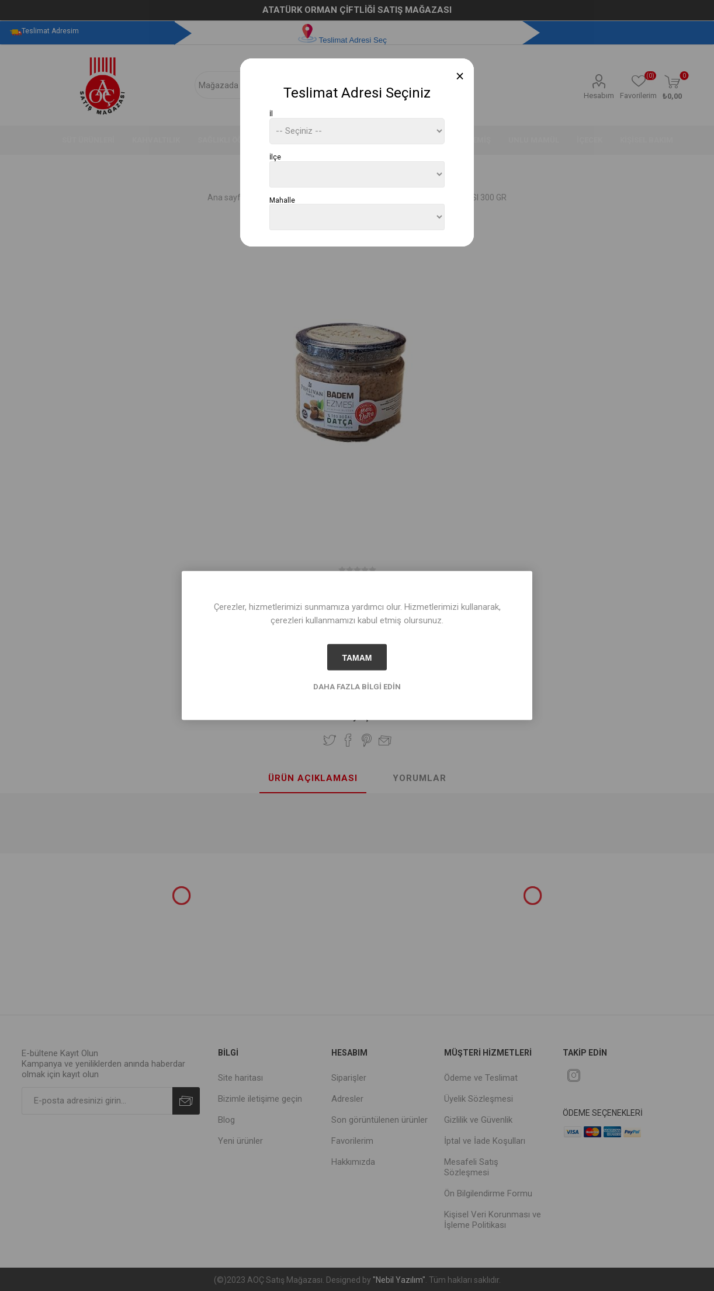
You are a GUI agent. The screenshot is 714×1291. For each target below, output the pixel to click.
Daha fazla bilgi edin (357, 686)
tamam (357, 657)
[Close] (460, 76)
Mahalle (282, 200)
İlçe (275, 157)
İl (271, 114)
